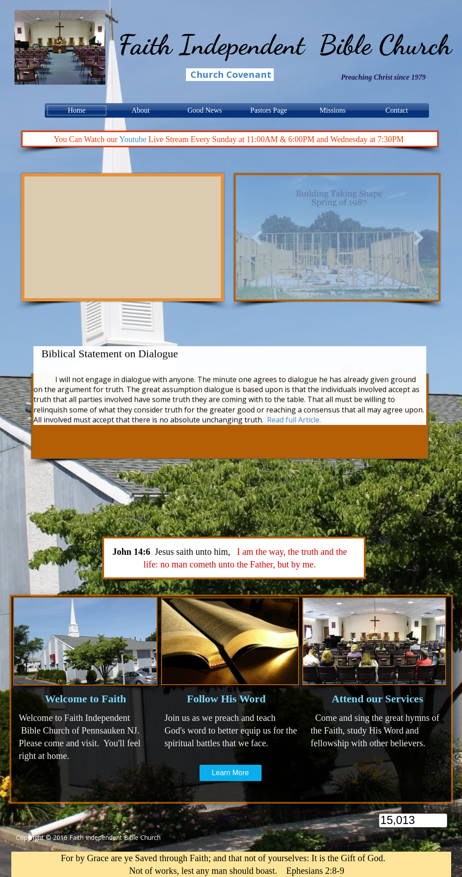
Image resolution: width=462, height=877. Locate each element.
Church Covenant (231, 74)
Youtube (134, 139)
